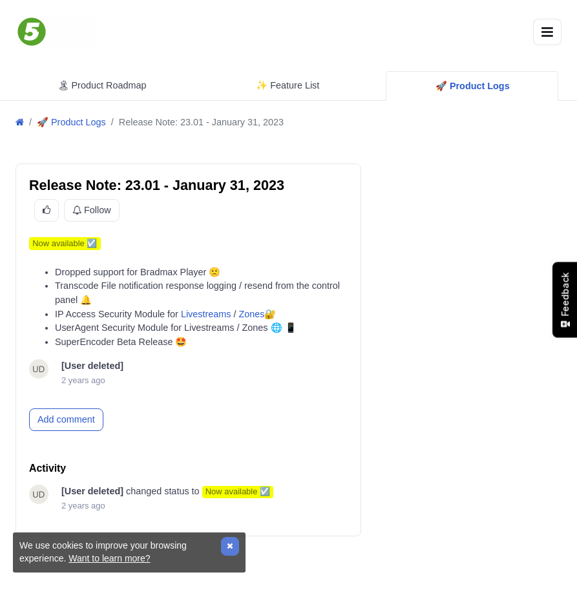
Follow (91, 211)
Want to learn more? (109, 558)
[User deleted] (92, 366)
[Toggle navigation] (547, 32)
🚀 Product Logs (71, 122)
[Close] (230, 546)
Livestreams (206, 314)
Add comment (66, 419)
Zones (251, 314)
